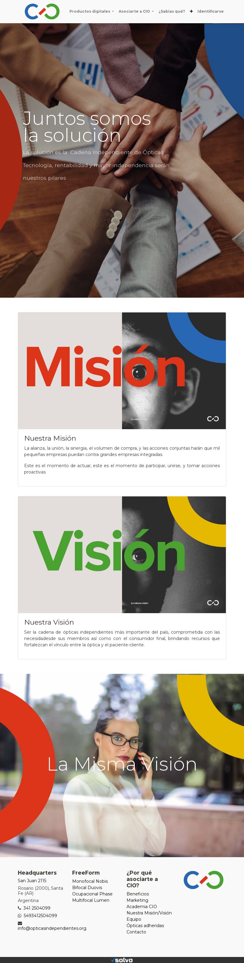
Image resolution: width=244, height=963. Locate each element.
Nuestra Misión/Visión (149, 913)
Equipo (134, 919)
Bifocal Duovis (87, 887)
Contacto (136, 932)
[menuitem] (172, 11)
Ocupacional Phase (92, 894)
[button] (191, 11)
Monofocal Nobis (90, 881)
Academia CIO (142, 906)
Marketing (137, 900)
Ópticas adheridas (145, 925)
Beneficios (138, 894)
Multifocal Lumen (90, 900)
